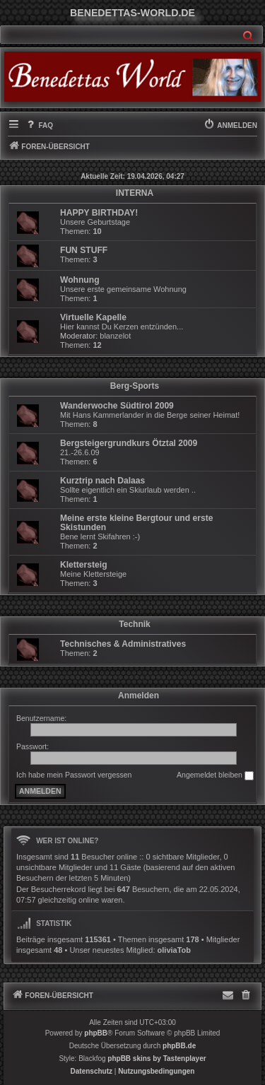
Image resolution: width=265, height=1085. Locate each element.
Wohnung (80, 280)
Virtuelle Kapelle (93, 317)
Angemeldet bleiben (215, 775)
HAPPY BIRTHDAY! (99, 213)
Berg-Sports (134, 386)
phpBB (95, 1033)
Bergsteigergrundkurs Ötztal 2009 (128, 443)
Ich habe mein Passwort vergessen (73, 774)
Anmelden (138, 695)
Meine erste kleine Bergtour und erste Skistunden (136, 522)
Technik (134, 624)
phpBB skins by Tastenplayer (156, 1058)
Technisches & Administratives (123, 644)
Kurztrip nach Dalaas (102, 481)
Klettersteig (83, 565)
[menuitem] (39, 125)
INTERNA (134, 193)
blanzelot (115, 336)
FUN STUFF (83, 250)
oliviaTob (174, 950)
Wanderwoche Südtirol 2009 (117, 406)
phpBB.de (179, 1046)
